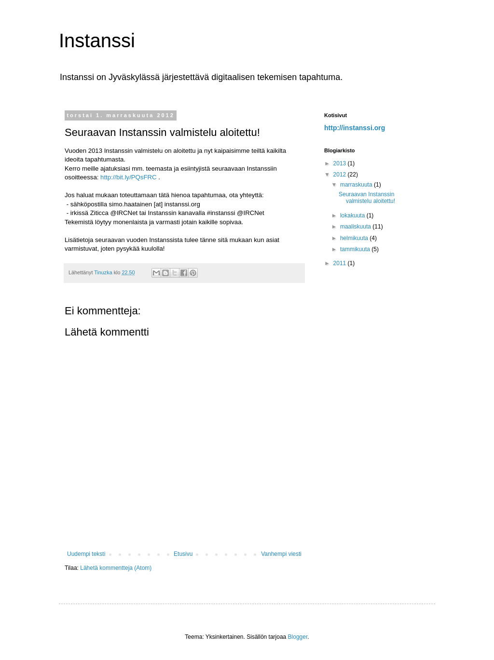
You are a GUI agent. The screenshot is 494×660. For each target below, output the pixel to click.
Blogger (298, 636)
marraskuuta (357, 184)
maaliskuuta (356, 226)
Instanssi (97, 40)
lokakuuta (353, 215)
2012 (340, 174)
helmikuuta (355, 238)
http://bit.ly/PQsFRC (129, 177)
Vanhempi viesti (281, 554)
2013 (340, 163)
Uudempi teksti (86, 554)
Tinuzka (103, 272)
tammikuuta (355, 249)
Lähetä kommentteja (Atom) (115, 568)
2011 (340, 263)
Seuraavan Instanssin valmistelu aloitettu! (367, 197)
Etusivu (183, 554)
